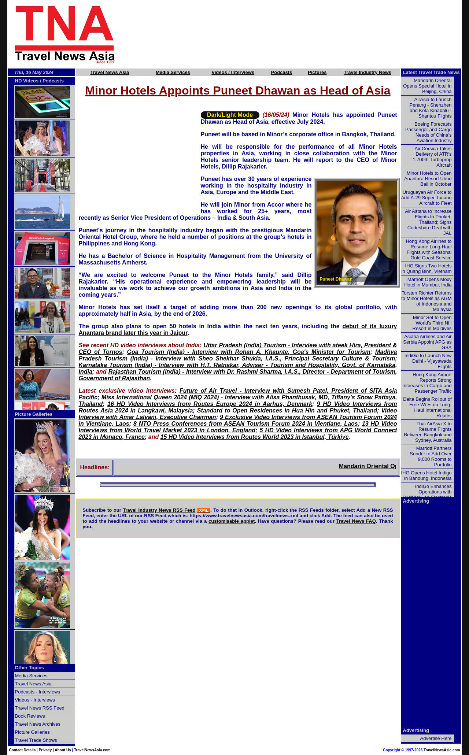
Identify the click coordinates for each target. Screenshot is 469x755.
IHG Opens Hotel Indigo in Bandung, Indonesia (426, 475)
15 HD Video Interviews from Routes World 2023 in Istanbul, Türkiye (254, 437)
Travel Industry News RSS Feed (159, 510)
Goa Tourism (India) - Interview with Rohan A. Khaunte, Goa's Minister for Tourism (248, 352)
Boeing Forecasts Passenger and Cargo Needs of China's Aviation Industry (428, 132)
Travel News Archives (38, 724)
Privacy (45, 750)
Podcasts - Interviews (37, 692)
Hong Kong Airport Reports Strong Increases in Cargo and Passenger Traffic (426, 383)
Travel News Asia (110, 72)
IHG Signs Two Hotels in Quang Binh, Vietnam (426, 268)
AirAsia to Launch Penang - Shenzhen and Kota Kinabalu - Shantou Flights (431, 108)
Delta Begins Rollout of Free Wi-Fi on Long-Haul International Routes (427, 407)
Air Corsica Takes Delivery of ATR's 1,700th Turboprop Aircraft (432, 157)
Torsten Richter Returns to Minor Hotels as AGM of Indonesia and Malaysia (426, 301)
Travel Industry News (367, 72)
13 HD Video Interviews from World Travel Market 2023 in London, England (238, 427)
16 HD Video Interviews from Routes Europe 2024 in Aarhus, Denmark (209, 404)
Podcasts (281, 72)
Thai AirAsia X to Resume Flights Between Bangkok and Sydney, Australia (427, 432)
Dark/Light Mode (230, 115)
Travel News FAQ (356, 521)
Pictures (317, 72)
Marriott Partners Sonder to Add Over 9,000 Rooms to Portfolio (430, 456)
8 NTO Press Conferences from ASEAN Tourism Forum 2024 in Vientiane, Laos (245, 424)
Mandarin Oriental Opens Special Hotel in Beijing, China (427, 86)
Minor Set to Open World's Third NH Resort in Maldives (432, 323)
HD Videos (27, 81)
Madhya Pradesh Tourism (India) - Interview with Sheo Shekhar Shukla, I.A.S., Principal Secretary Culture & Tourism (238, 355)
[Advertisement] (301, 34)
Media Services (173, 72)
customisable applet (231, 521)
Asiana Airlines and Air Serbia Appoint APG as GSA (427, 342)
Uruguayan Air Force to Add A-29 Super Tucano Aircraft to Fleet (426, 197)
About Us (63, 750)
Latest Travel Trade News (431, 72)
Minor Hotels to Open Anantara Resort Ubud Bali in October (427, 178)
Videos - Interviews (35, 700)
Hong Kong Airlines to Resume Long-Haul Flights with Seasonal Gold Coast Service (428, 249)
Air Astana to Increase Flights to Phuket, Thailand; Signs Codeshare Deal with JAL (428, 222)
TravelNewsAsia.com (92, 750)
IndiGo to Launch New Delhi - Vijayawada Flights (428, 361)
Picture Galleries (34, 414)
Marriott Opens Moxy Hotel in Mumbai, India (427, 282)
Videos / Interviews (232, 72)
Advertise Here (436, 738)
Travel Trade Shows (36, 740)
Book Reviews (30, 716)
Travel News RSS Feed (39, 708)
